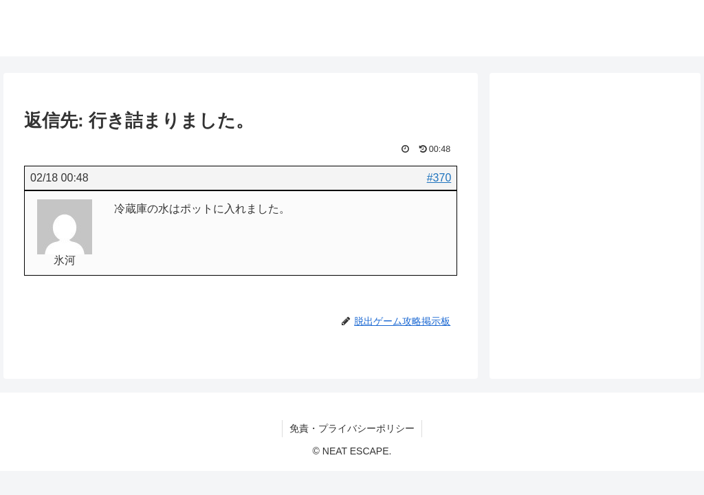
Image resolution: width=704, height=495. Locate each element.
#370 (439, 178)
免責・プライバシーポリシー (352, 428)
